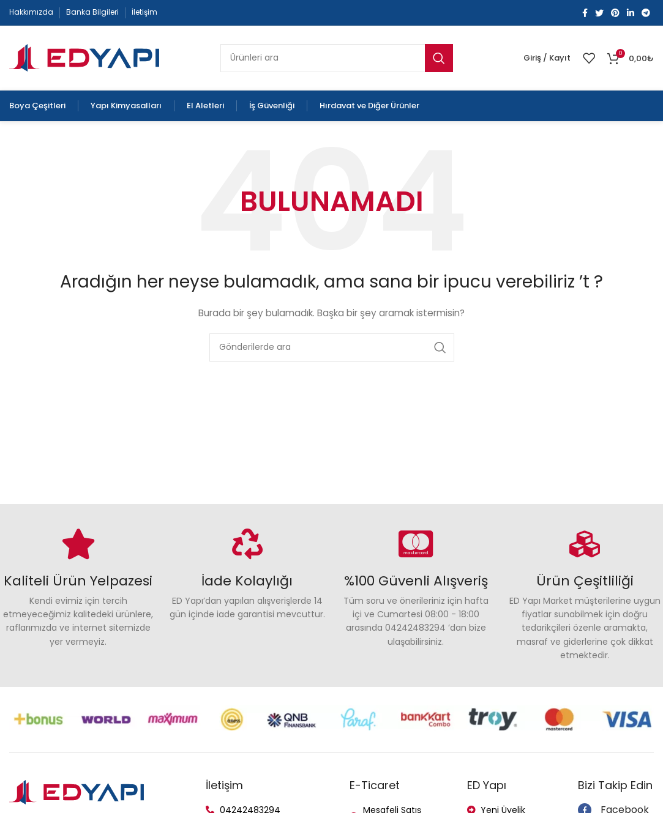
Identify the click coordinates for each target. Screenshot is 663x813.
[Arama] (336, 58)
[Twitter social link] (599, 13)
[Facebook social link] (585, 13)
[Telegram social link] (646, 13)
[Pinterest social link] (615, 13)
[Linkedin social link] (630, 13)
